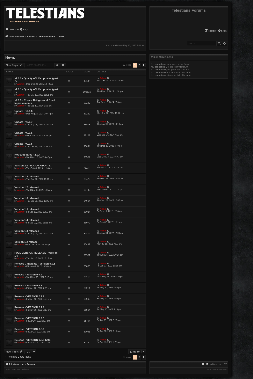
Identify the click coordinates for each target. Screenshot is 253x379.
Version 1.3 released (26, 231)
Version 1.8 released (26, 176)
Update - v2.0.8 (23, 111)
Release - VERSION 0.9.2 (29, 296)
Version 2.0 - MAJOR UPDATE (32, 165)
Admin (20, 84)
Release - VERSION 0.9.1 (29, 307)
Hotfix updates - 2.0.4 (27, 154)
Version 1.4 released (26, 220)
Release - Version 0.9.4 (28, 274)
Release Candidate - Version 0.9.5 (34, 263)
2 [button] (139, 65)
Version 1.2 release (26, 241)
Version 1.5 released (26, 209)
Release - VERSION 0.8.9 (29, 329)
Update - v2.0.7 (23, 121)
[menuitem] (222, 30)
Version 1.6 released (26, 198)
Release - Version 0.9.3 (28, 285)
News (10, 57)
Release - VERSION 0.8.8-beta (32, 340)
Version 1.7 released (26, 187)
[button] (144, 65)
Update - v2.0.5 (23, 143)
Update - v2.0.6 (23, 132)
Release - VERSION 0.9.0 (29, 318)
